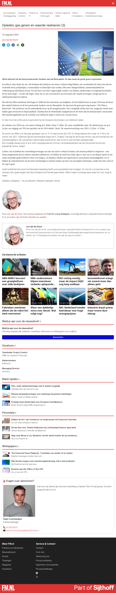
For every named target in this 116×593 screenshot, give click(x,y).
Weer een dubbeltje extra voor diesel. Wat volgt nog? (43, 310)
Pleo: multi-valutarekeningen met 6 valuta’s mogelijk (35, 386)
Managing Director (11, 368)
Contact (39, 548)
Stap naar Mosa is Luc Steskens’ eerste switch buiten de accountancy (44, 435)
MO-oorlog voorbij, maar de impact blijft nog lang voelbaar (71, 281)
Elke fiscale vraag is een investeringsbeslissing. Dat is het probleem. (43, 461)
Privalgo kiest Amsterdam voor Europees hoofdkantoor (37, 402)
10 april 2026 (8, 273)
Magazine (6, 565)
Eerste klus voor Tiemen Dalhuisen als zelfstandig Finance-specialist (43, 427)
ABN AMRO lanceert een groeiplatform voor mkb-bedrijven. (13, 281)
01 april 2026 (93, 303)
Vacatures (8, 345)
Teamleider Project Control (14, 352)
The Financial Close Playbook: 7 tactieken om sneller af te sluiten (42, 453)
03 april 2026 (8, 303)
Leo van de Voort (10, 40)
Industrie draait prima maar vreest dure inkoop (100, 310)
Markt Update (10, 379)
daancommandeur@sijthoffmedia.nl (22, 530)
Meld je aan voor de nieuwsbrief (20, 321)
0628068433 (12, 527)
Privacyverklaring (44, 560)
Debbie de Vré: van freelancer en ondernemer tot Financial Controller (44, 419)
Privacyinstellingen (44, 569)
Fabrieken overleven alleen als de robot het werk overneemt (15, 310)
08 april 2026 (65, 273)
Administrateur (9, 360)
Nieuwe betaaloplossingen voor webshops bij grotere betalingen (41, 394)
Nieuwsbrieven (9, 552)
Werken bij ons (42, 556)
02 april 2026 (65, 303)
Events (5, 556)
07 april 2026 (93, 273)
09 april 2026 (36, 273)
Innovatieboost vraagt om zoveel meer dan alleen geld (100, 281)
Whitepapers (9, 446)
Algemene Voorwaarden (47, 565)
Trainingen (6, 560)
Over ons (40, 552)
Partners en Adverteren (12, 548)
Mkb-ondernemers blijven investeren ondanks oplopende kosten (42, 281)
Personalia (8, 412)
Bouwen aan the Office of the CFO (27, 469)
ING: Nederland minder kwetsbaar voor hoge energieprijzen (72, 310)
